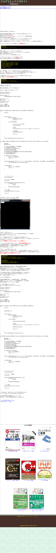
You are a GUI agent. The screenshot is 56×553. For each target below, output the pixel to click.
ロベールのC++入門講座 (28, 520)
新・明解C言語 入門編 (12, 490)
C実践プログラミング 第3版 (28, 490)
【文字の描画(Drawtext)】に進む (7, 440)
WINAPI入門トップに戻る (6, 6)
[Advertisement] (26, 20)
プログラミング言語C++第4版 (12, 520)
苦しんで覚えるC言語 (44, 490)
